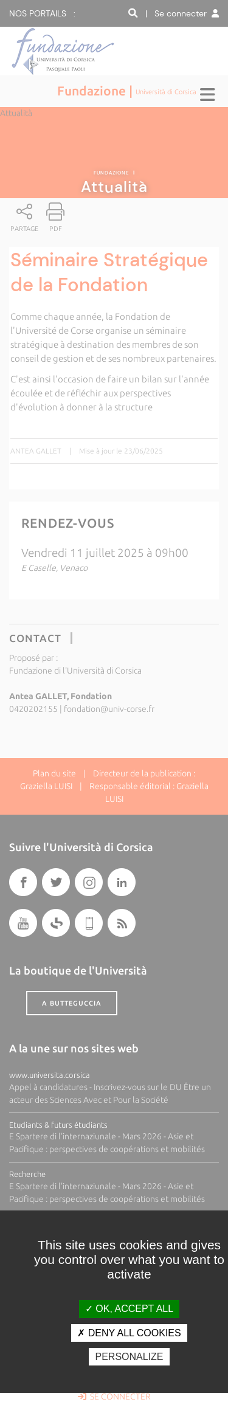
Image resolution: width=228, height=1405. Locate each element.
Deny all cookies (129, 1333)
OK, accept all (129, 1308)
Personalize (129, 1356)
